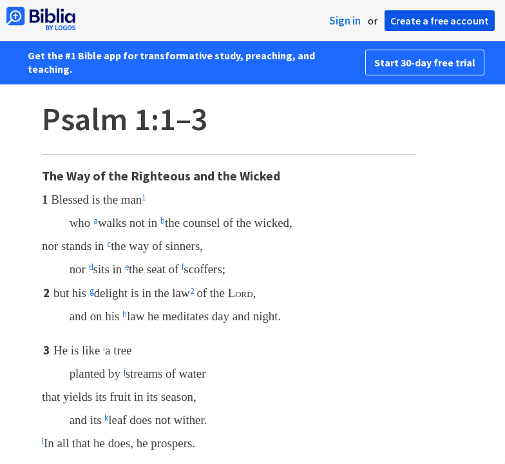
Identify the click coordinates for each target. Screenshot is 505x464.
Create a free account (439, 20)
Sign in (345, 21)
